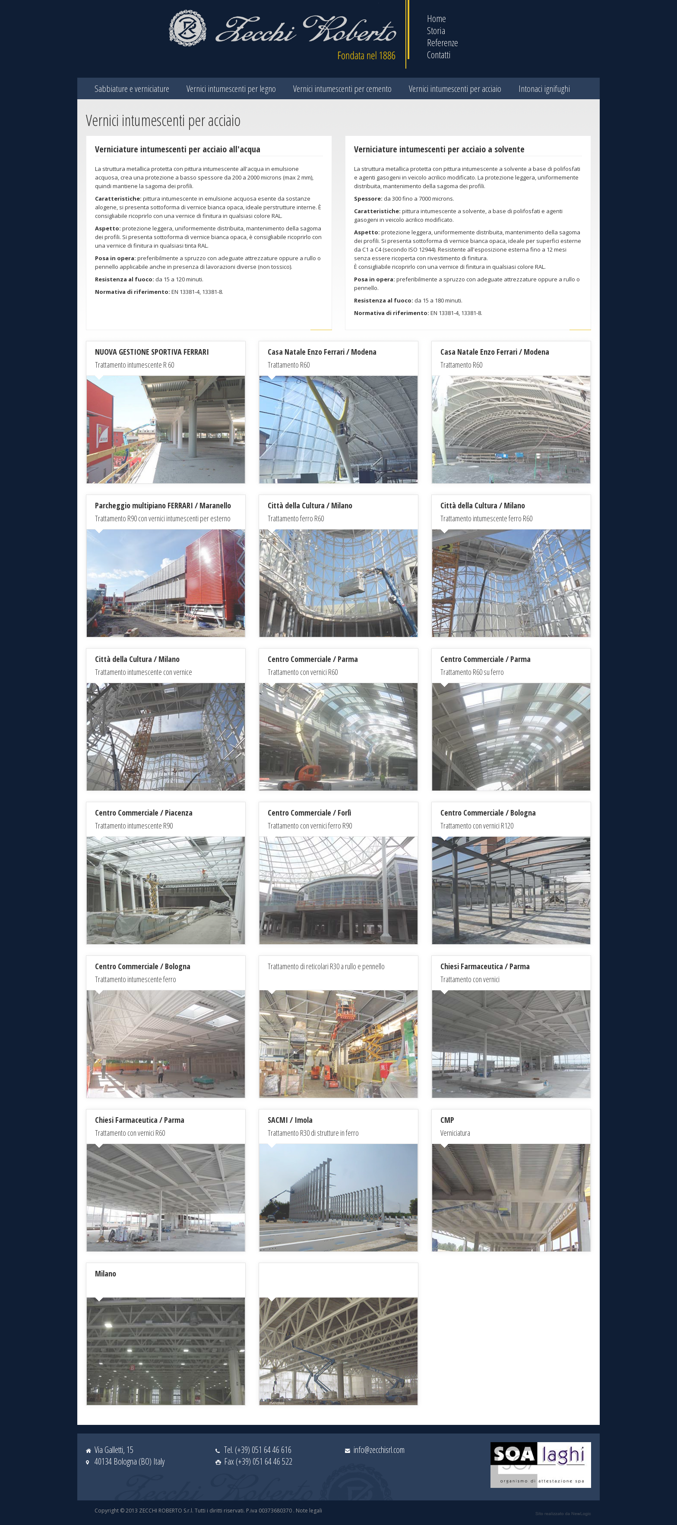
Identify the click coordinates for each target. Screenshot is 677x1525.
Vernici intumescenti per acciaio (455, 88)
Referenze (442, 42)
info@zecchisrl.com (379, 1450)
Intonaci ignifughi (544, 88)
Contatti (439, 54)
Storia (436, 30)
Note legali (309, 1510)
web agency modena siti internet (563, 1513)
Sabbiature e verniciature (132, 88)
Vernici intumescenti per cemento (342, 88)
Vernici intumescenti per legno (231, 88)
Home (436, 18)
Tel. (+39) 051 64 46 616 (257, 1450)
